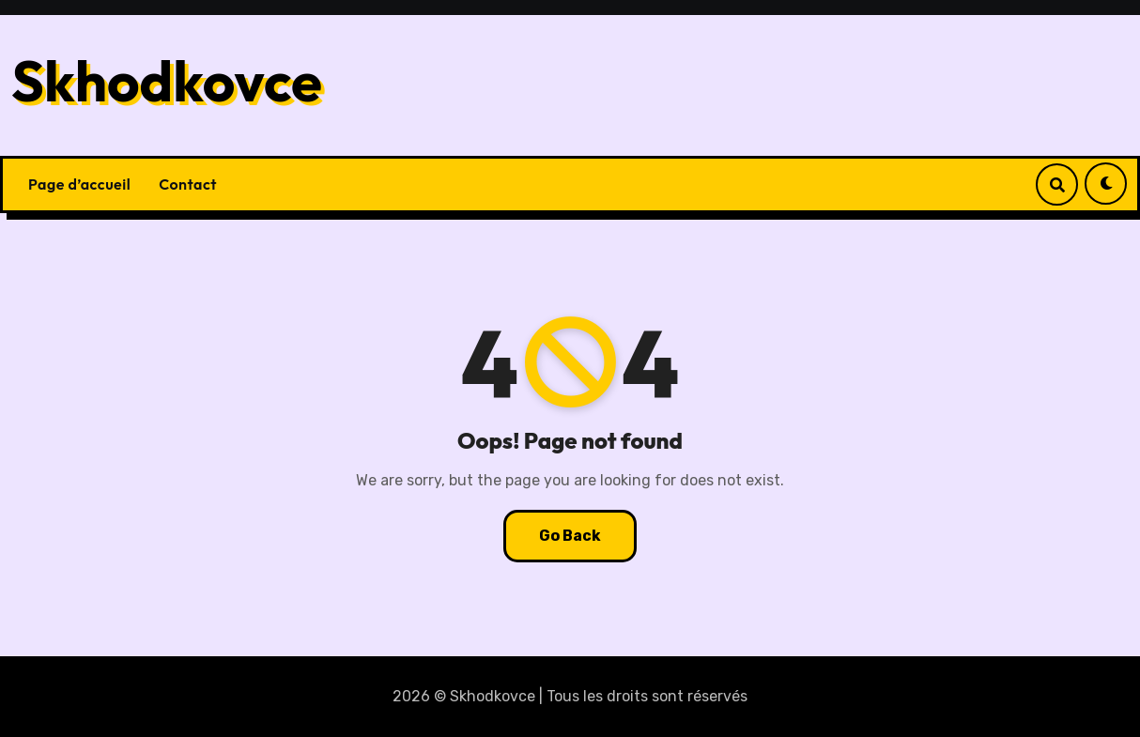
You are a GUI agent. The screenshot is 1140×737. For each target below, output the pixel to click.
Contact (188, 184)
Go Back (570, 536)
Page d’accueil (79, 184)
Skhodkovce (166, 80)
